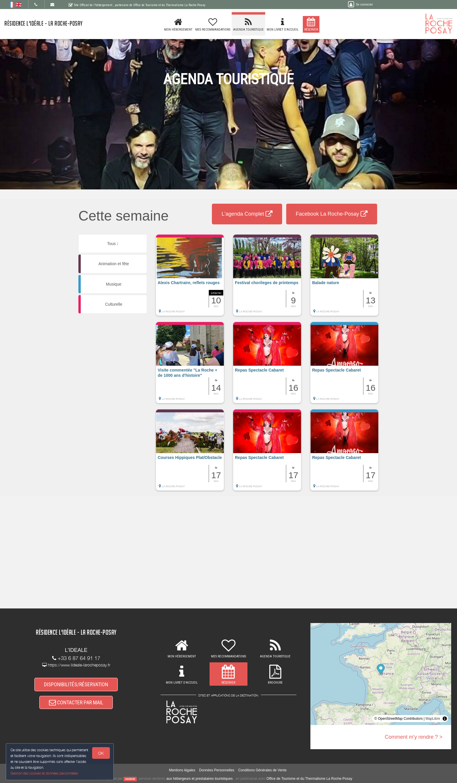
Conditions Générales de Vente (262, 770)
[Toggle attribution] (444, 718)
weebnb (130, 778)
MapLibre (433, 719)
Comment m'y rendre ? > (413, 737)
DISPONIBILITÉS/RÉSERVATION (76, 684)
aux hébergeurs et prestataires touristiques (199, 779)
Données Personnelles (216, 770)
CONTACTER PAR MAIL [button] (76, 702)
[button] (189, 278)
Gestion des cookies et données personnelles (44, 773)
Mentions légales (182, 770)
